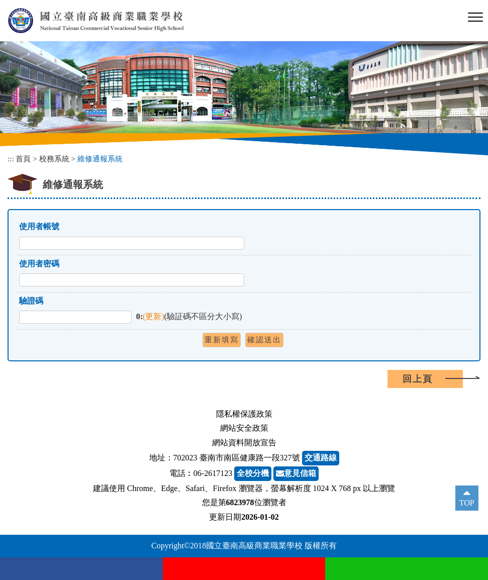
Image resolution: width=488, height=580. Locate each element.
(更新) (153, 316)
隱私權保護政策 (244, 414)
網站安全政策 (244, 428)
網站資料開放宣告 (244, 442)
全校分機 (253, 473)
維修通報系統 (100, 158)
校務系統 (54, 158)
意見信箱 (296, 473)
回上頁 (418, 379)
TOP (466, 503)
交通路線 (321, 457)
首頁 (23, 158)
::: (11, 158)
